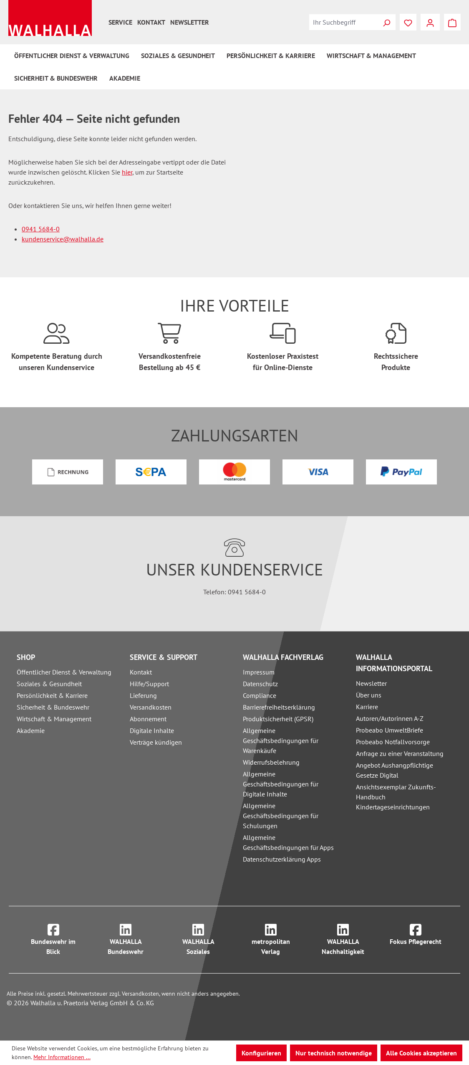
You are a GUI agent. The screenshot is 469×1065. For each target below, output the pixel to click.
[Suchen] (386, 22)
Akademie (31, 730)
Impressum (259, 672)
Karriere (367, 706)
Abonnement (148, 719)
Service (120, 22)
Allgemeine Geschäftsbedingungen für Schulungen (280, 815)
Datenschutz (260, 684)
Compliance (259, 695)
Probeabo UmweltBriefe (389, 730)
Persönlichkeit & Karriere (52, 695)
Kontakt (151, 22)
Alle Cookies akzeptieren (421, 1053)
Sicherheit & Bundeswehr (53, 707)
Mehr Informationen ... (62, 1057)
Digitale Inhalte (152, 730)
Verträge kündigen (156, 742)
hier (127, 172)
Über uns (368, 695)
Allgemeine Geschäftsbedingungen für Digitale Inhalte (280, 784)
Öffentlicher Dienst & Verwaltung (64, 672)
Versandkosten (150, 707)
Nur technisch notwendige (333, 1053)
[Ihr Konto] (430, 22)
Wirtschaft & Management (54, 719)
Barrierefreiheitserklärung (279, 707)
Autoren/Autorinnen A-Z (390, 718)
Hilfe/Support (149, 684)
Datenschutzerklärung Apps (282, 859)
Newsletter (189, 22)
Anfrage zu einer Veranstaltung (400, 753)
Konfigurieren (261, 1053)
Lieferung (143, 695)
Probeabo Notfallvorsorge (393, 742)
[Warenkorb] (452, 22)
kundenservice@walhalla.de (62, 239)
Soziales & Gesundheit (49, 684)
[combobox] (343, 22)
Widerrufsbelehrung (271, 762)
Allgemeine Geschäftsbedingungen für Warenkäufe (280, 740)
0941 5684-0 (41, 229)
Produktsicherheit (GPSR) (278, 719)
